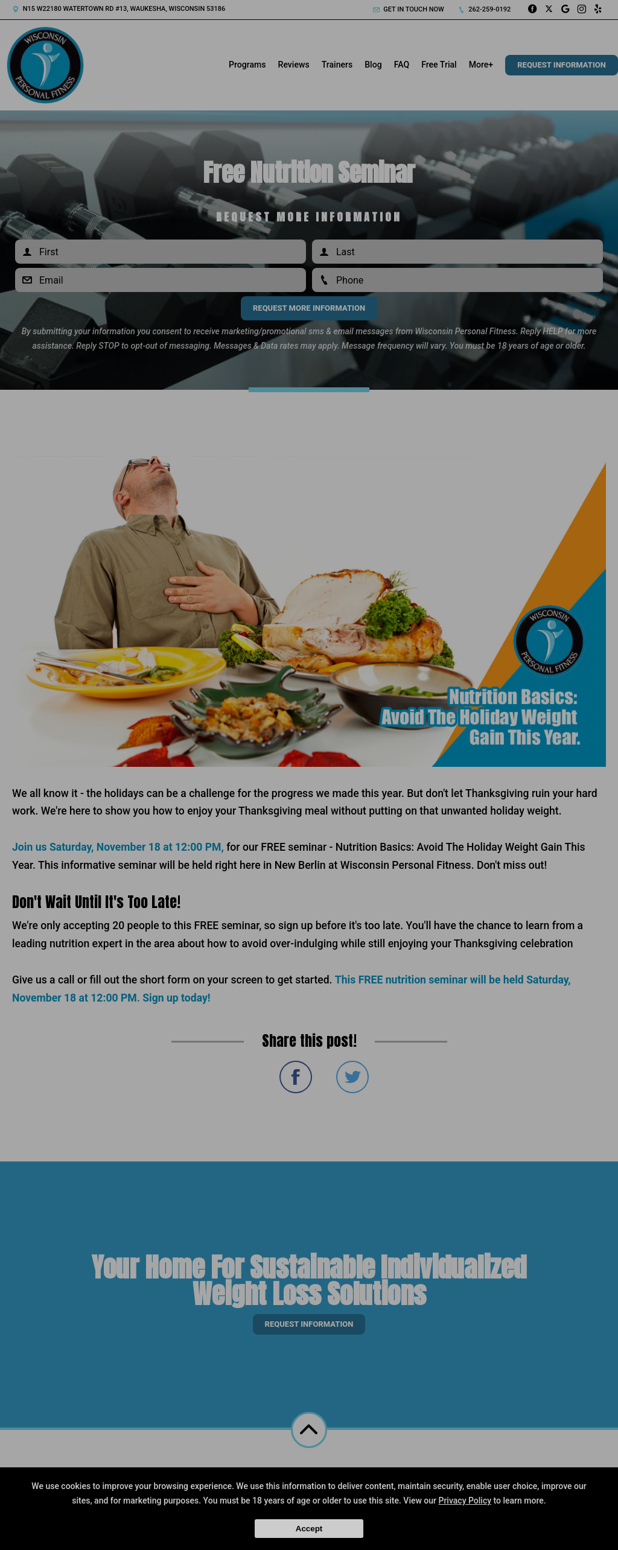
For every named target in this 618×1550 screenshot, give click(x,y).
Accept (309, 1528)
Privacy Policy (464, 1500)
